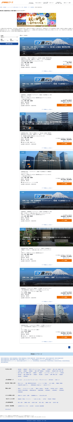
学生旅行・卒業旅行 (52, 398)
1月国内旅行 (47, 390)
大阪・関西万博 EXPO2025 (30, 383)
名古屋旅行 (48, 371)
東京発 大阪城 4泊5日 (50, 358)
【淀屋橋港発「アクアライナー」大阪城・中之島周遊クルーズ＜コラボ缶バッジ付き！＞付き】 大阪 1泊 (46, 238)
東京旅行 (19, 369)
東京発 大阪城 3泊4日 (59, 358)
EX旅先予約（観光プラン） (23, 385)
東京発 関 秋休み (36, 360)
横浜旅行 (25, 369)
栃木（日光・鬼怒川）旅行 (58, 369)
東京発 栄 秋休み (43, 360)
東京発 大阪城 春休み (23, 358)
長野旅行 (25, 371)
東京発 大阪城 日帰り (31, 358)
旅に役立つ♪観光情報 (39, 405)
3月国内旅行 (61, 390)
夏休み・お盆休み (39, 388)
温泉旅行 (61, 388)
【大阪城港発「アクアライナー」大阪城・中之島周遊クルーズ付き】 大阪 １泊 (46, 161)
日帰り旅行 (51, 379)
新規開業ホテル (34, 395)
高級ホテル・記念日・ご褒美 (23, 395)
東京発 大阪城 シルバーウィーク (25, 359)
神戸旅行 (19, 374)
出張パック (57, 379)
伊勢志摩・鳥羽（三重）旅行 (57, 371)
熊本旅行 (19, 376)
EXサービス (51, 2)
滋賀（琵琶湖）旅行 (27, 374)
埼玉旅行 (49, 369)
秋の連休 (46, 388)
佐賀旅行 (61, 374)
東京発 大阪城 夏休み (14, 358)
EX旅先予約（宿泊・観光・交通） (58, 3)
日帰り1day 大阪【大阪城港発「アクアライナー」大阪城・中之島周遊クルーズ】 (45, 84)
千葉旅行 (43, 369)
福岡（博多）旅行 (53, 374)
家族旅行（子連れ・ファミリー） (24, 398)
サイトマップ (8, 409)
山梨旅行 (19, 371)
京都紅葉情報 (40, 390)
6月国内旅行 (20, 391)
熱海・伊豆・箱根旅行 (39, 371)
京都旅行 (35, 372)
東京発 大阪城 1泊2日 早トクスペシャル (25, 360)
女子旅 (44, 398)
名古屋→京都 (34, 402)
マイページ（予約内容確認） (31, 3)
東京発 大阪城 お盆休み (40, 358)
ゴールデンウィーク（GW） (28, 388)
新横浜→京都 (27, 402)
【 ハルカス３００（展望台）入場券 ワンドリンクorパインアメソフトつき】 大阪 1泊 (46, 315)
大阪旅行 (40, 372)
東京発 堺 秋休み (50, 360)
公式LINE (31, 405)
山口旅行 (46, 374)
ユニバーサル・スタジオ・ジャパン (51, 372)
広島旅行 (35, 374)
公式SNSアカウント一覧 (23, 405)
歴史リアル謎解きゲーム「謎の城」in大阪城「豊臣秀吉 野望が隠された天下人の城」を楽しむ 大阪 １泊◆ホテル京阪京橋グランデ (46, 123)
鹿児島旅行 (26, 376)
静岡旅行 (31, 371)
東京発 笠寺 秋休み (58, 360)
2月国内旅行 (54, 390)
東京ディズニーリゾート (34, 369)
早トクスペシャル (43, 379)
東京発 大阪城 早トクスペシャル (38, 359)
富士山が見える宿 (43, 395)
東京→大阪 (41, 402)
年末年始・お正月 (54, 388)
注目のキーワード (47, 385)
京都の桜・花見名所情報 (23, 390)
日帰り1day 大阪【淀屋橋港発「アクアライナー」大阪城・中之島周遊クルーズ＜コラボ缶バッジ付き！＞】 (46, 201)
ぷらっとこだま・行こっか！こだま (31, 379)
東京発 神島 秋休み (4, 362)
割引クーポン (20, 383)
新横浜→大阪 (48, 402)
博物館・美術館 (59, 383)
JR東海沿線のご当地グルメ (36, 385)
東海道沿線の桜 (33, 390)
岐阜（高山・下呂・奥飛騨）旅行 (24, 372)
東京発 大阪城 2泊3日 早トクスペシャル (8, 360)
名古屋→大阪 (55, 402)
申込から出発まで (38, 2)
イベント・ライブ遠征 (42, 383)
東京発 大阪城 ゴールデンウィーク (52, 359)
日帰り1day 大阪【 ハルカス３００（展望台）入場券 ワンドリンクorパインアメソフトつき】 (45, 278)
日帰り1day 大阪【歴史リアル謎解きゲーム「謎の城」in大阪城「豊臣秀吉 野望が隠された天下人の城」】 (46, 48)
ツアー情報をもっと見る (46, 71)
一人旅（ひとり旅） (37, 398)
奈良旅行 (62, 372)
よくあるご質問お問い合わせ (45, 3)
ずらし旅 (19, 379)
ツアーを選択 (64, 66)
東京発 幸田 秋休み (66, 360)
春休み (19, 388)
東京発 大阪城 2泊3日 (5, 359)
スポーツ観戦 (51, 383)
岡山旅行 (41, 374)
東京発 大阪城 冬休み (5, 358)
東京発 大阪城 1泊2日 (14, 359)
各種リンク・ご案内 (67, 2)
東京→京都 (20, 402)
